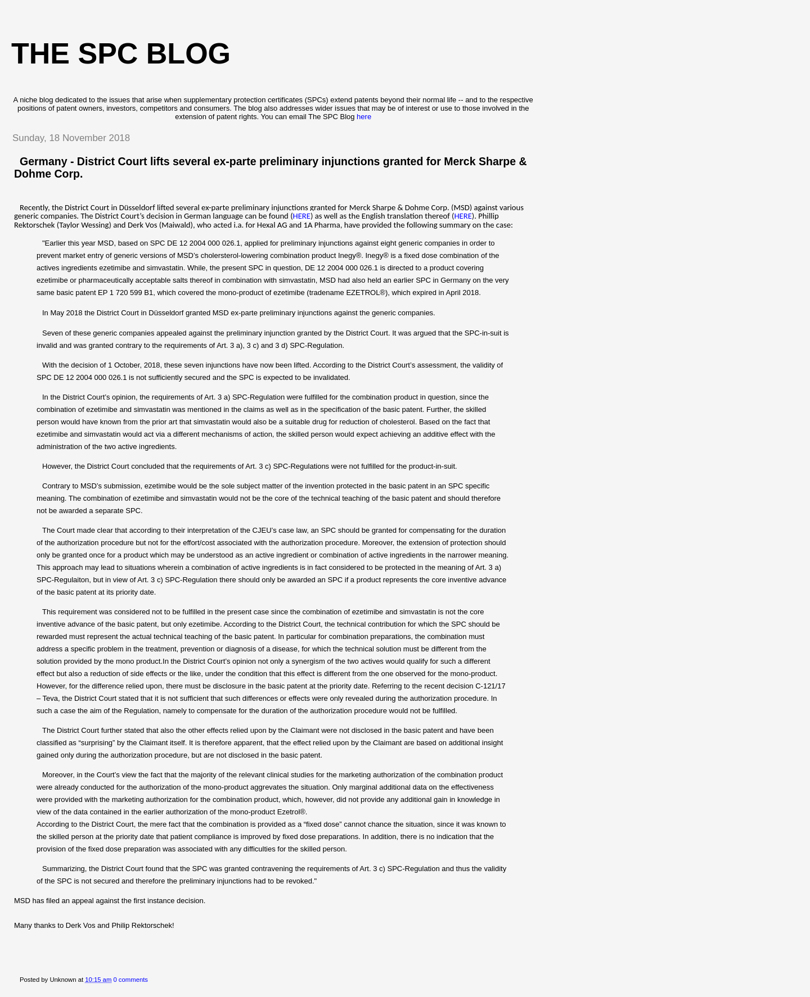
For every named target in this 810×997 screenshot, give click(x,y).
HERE (301, 216)
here (364, 116)
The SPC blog (121, 53)
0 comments (130, 979)
